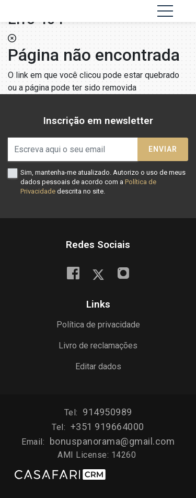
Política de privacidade (98, 325)
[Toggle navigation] (165, 11)
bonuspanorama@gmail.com (112, 441)
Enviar (162, 149)
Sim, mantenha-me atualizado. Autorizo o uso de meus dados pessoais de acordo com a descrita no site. (103, 181)
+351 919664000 (107, 426)
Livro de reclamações (98, 345)
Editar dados (98, 366)
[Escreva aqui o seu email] (73, 149)
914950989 (107, 411)
